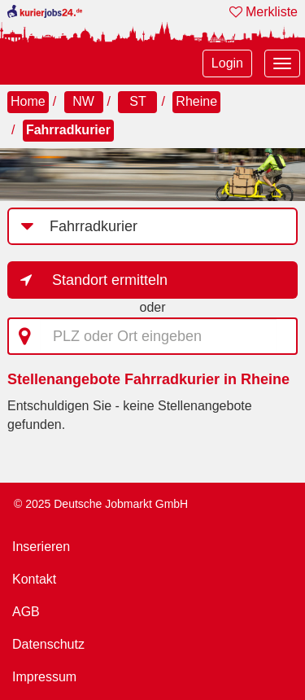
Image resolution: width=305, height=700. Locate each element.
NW (83, 101)
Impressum (44, 677)
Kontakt (34, 579)
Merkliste (263, 12)
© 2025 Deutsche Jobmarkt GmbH (101, 503)
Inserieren (41, 546)
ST (137, 101)
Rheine (196, 101)
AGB (26, 612)
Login (227, 63)
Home (28, 101)
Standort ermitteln (110, 280)
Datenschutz (48, 644)
